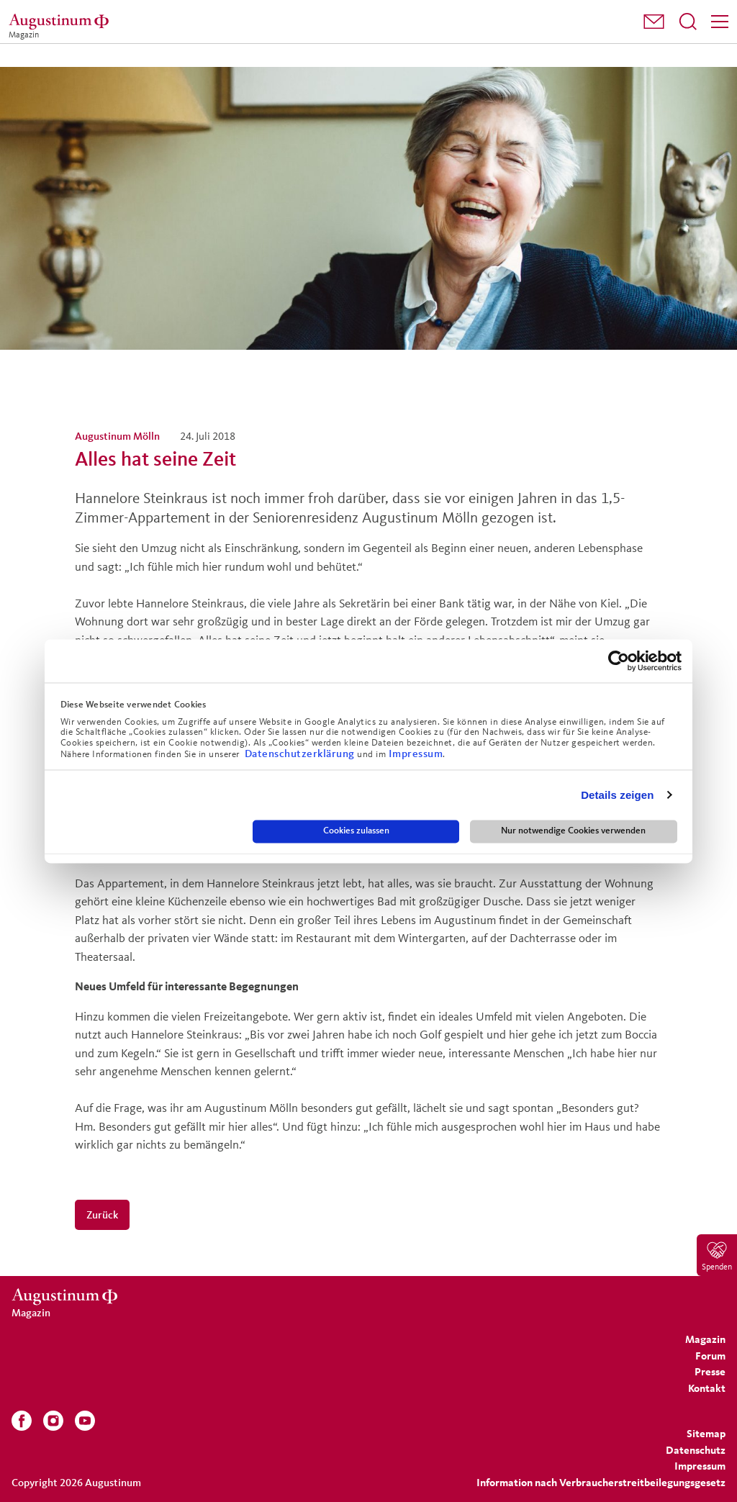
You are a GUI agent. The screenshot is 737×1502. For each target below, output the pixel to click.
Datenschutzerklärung (301, 753)
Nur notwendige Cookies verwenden (573, 831)
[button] (654, 21)
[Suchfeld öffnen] (688, 21)
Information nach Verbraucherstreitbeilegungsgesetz (600, 1482)
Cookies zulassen (356, 831)
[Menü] (719, 21)
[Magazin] (61, 21)
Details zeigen (617, 795)
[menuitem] (654, 22)
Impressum (416, 753)
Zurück (102, 1214)
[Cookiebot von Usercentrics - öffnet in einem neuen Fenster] (619, 660)
